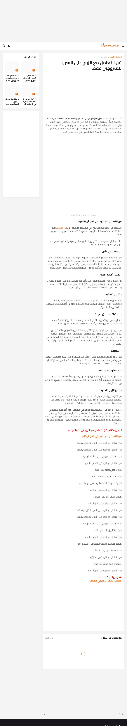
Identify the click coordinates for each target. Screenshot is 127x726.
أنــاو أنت (104, 57)
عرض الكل (49, 638)
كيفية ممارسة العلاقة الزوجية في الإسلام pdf (29, 101)
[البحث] (3, 46)
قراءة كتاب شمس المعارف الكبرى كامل (29, 78)
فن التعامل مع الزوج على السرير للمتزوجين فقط (13, 78)
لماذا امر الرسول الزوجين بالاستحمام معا (12, 101)
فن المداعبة (61, 228)
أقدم (46, 714)
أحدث (121, 714)
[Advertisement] (63, 21)
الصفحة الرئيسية (115, 57)
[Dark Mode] (9, 46)
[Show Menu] (123, 46)
